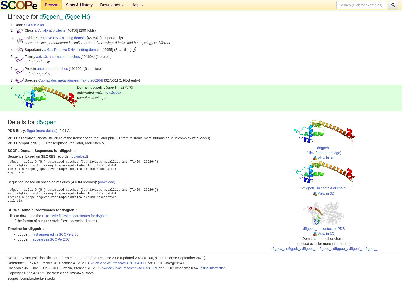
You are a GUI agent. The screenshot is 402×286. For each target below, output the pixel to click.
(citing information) (213, 268)
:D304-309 (118, 263)
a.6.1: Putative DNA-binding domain (72, 50)
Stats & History (79, 5)
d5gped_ (324, 249)
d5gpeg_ (371, 249)
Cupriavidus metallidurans (58, 80)
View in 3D (323, 158)
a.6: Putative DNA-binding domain (59, 38)
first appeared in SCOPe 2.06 (55, 234)
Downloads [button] (112, 5)
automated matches (52, 69)
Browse (51, 5)
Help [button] (137, 5)
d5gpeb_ (293, 249)
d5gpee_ (340, 249)
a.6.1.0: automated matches (58, 57)
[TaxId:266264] (91, 80)
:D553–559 (129, 268)
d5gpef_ (355, 249)
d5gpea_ (277, 249)
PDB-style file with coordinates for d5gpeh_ (76, 216)
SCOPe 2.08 (34, 25)
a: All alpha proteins (50, 30)
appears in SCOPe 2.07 (51, 239)
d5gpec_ (308, 249)
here (91, 221)
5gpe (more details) (42, 131)
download (79, 156)
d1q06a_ (116, 92)
